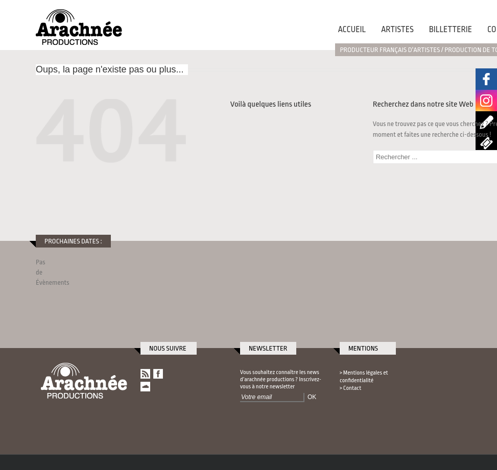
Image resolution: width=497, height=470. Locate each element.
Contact (352, 388)
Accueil (352, 29)
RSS (145, 374)
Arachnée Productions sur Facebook (486, 79)
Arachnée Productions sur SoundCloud (145, 386)
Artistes (397, 29)
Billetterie (450, 29)
